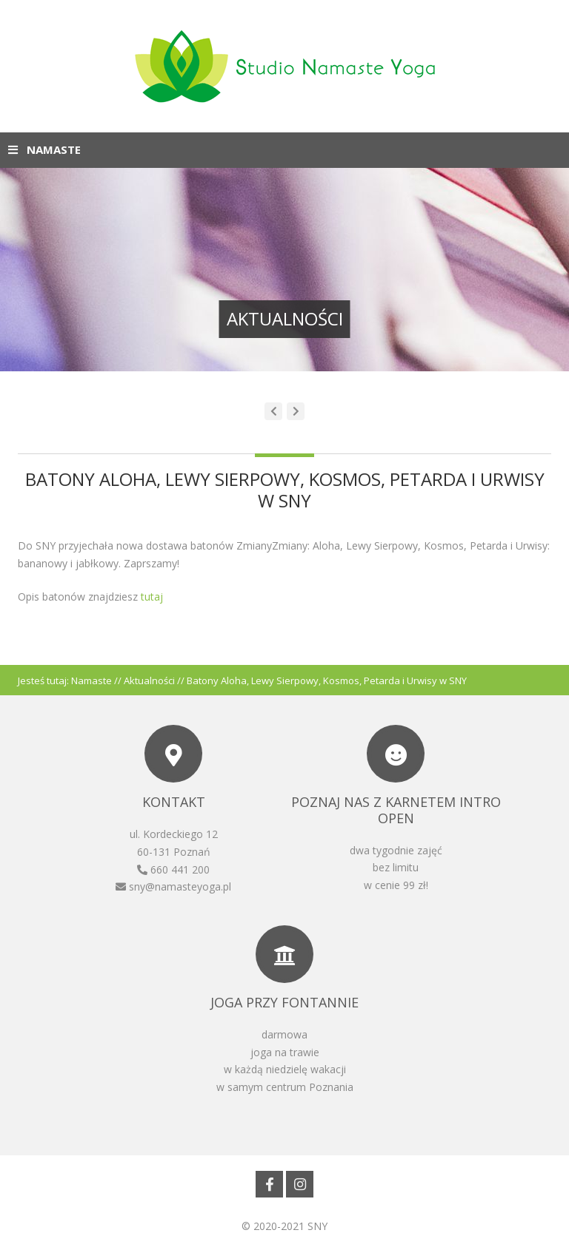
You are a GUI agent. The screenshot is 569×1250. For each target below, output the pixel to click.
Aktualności (149, 680)
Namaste (91, 680)
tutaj (150, 596)
